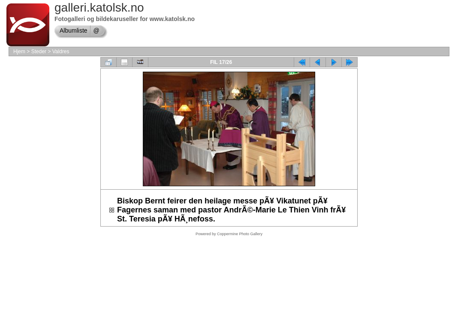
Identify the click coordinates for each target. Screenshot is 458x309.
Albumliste (73, 30)
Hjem (19, 51)
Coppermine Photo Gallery (239, 234)
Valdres (60, 51)
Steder (38, 51)
